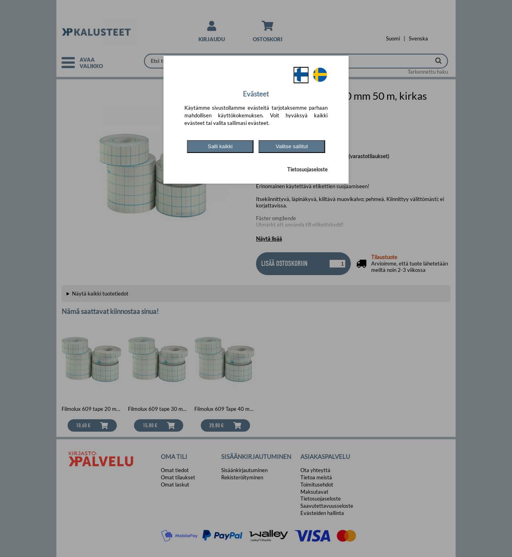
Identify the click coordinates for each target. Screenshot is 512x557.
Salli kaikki (220, 146)
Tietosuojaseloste (307, 169)
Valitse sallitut (292, 146)
